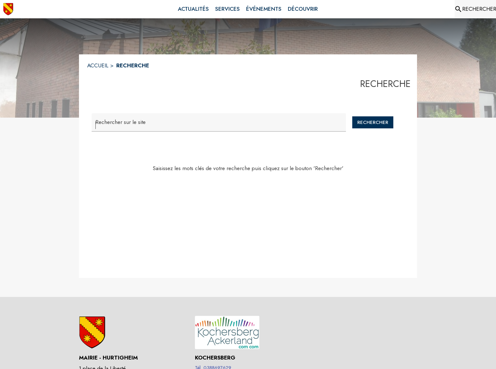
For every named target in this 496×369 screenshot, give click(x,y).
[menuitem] (193, 9)
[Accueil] (8, 9)
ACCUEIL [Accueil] (97, 65)
